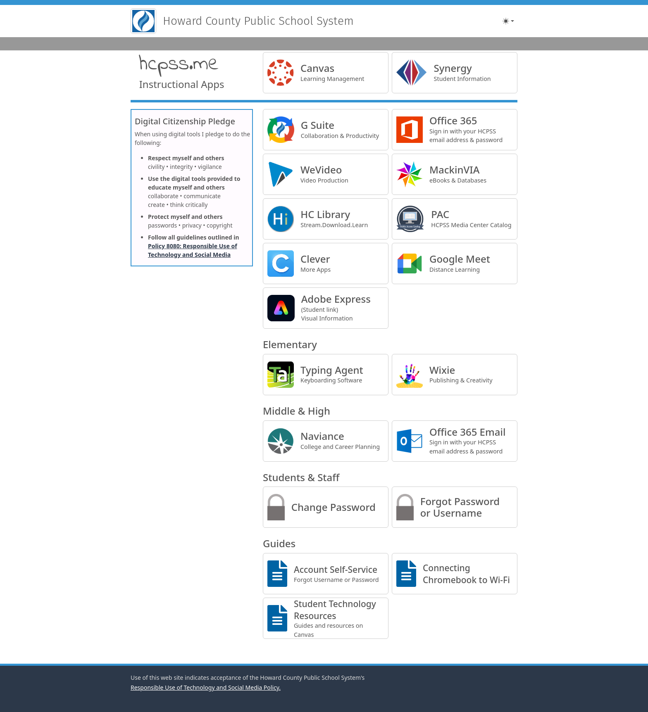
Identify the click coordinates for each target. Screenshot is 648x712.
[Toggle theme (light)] (508, 21)
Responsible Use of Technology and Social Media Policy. (206, 687)
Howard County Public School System (258, 21)
